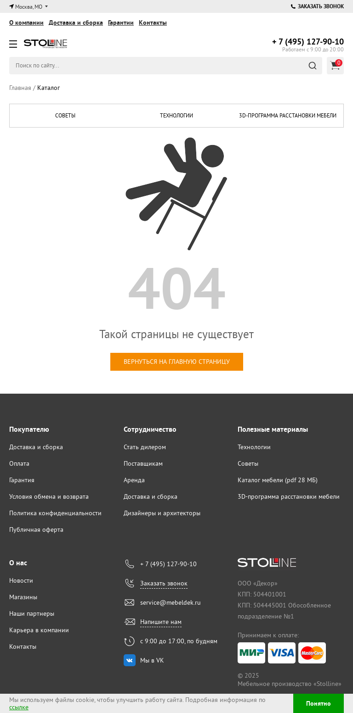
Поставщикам (143, 463)
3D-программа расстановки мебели (287, 115)
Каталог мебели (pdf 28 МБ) (278, 480)
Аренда (134, 480)
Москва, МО (28, 6)
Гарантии (121, 22)
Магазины (23, 597)
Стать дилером (145, 447)
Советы (65, 115)
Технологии (176, 115)
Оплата (19, 463)
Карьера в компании (39, 630)
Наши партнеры (31, 613)
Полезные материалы (273, 429)
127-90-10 (308, 41)
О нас (18, 563)
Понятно (318, 703)
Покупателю (29, 429)
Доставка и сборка (76, 22)
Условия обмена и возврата (49, 496)
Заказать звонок (317, 6)
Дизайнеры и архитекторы (162, 513)
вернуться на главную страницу (177, 361)
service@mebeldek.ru (170, 602)
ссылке (18, 707)
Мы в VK (152, 660)
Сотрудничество (150, 429)
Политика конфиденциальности (55, 513)
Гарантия (21, 480)
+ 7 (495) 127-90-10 (168, 564)
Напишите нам (161, 622)
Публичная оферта (36, 529)
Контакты (153, 22)
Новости (21, 580)
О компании (26, 22)
